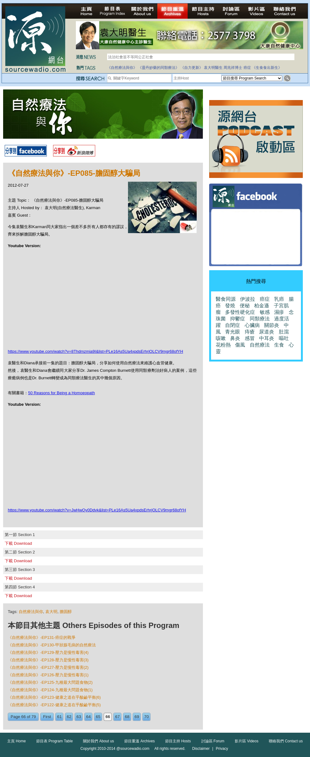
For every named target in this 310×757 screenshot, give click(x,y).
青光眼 (232, 331)
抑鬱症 (237, 318)
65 (98, 716)
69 (137, 716)
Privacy (222, 748)
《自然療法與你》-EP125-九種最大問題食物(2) (50, 682)
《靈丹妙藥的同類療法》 (158, 67)
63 (78, 716)
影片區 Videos (246, 741)
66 (108, 716)
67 (117, 716)
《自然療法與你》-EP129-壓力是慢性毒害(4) (48, 652)
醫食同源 (226, 299)
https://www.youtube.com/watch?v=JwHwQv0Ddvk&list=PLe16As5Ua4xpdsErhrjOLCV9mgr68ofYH (97, 510)
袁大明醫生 (213, 67)
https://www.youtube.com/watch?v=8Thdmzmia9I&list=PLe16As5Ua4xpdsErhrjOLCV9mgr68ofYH (95, 351)
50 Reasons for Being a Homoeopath (61, 392)
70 (146, 716)
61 (59, 716)
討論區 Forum (212, 741)
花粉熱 (223, 344)
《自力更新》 (191, 67)
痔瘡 (250, 331)
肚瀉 (284, 331)
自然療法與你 (31, 611)
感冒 (250, 338)
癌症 (247, 67)
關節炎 (271, 325)
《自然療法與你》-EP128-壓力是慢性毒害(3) (48, 660)
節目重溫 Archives (139, 741)
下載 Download (18, 543)
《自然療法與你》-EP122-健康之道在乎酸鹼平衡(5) (54, 704)
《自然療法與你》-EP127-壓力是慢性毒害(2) (48, 667)
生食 (279, 344)
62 (69, 716)
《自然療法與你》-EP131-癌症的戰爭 (42, 637)
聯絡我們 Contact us (286, 741)
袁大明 (51, 611)
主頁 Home (16, 741)
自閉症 (232, 325)
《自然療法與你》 (122, 67)
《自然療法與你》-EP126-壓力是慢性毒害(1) (48, 675)
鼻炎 (235, 338)
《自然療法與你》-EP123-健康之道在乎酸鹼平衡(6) (54, 697)
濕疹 (279, 312)
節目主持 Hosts (178, 741)
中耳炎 (266, 338)
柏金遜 (261, 305)
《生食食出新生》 (267, 67)
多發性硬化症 (240, 312)
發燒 (230, 305)
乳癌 (279, 299)
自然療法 (260, 344)
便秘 (245, 305)
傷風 (240, 344)
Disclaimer (200, 748)
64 (88, 716)
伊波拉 (247, 299)
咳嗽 (221, 338)
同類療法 (260, 318)
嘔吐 (284, 338)
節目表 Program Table (54, 741)
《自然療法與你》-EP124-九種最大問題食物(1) (50, 690)
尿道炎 (266, 331)
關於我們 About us (98, 741)
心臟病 (252, 325)
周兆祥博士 (233, 67)
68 (127, 716)
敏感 (265, 312)
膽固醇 (66, 611)
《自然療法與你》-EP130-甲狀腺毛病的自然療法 (52, 645)
